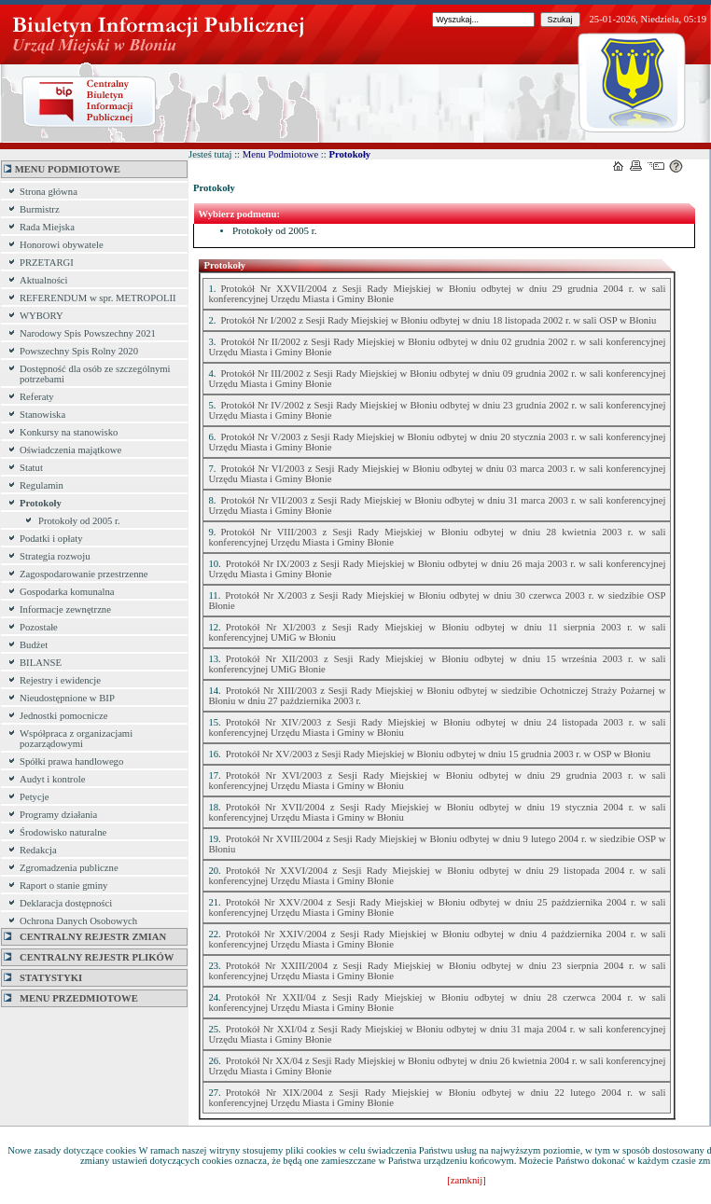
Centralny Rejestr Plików (89, 957)
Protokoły (41, 503)
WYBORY (41, 316)
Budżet (34, 645)
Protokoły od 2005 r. (79, 521)
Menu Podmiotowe (280, 154)
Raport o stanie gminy (63, 885)
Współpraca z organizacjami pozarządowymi (76, 738)
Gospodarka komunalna (67, 592)
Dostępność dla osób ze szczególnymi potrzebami (95, 374)
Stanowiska (42, 414)
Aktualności (44, 280)
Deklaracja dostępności (66, 903)
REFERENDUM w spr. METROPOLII (98, 298)
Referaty (37, 397)
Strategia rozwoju (55, 556)
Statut (31, 468)
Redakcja (38, 850)
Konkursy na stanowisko (69, 432)
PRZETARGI (47, 262)
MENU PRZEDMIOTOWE (71, 998)
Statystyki (43, 978)
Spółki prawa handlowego (71, 761)
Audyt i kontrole (52, 779)
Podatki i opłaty (51, 538)
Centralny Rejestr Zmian (85, 937)
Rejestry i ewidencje (60, 680)
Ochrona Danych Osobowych (78, 921)
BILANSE (41, 662)
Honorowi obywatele (62, 245)
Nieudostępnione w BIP (67, 698)
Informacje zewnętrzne (65, 609)
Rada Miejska (47, 227)
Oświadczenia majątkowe (70, 450)
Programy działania (58, 815)
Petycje (34, 797)
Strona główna (48, 192)
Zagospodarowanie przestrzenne (84, 574)
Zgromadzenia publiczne (69, 868)
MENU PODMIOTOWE (62, 169)
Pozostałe (39, 627)
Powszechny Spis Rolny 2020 (79, 351)
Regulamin (41, 485)
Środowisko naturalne (63, 832)
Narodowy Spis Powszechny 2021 (88, 333)
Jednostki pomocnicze (63, 716)
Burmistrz (40, 209)
